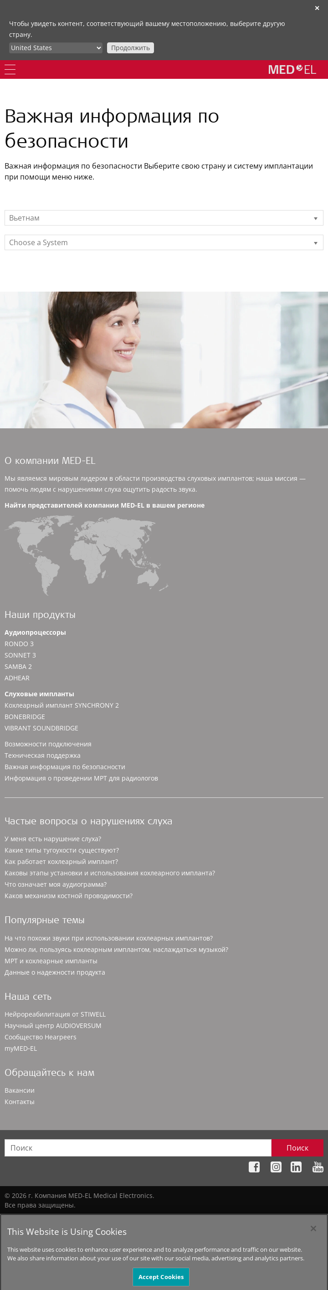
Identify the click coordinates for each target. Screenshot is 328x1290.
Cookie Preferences (294, 1219)
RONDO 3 (19, 643)
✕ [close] (317, 8)
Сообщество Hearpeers (41, 1037)
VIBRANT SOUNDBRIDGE (41, 728)
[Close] (313, 1240)
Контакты (20, 1101)
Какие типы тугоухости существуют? (62, 850)
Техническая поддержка (43, 755)
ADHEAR (17, 677)
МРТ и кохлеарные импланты (51, 960)
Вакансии (20, 1090)
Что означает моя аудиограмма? (56, 884)
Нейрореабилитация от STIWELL (55, 1014)
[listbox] (164, 218)
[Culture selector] (55, 47)
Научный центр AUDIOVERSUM (53, 1025)
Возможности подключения (48, 744)
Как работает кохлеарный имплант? (61, 861)
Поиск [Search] (297, 1148)
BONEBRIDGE (25, 716)
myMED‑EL (21, 1048)
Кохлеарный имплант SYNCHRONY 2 (62, 705)
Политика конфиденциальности (139, 1219)
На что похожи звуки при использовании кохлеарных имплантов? (109, 938)
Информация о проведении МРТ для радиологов (81, 778)
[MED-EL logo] (292, 69)
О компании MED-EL (50, 462)
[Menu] (10, 69)
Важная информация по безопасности (65, 766)
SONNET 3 (20, 655)
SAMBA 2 (18, 666)
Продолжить (130, 47)
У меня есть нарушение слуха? (53, 838)
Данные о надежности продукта (55, 972)
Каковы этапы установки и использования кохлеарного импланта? (110, 873)
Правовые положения (227, 1219)
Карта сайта (66, 1219)
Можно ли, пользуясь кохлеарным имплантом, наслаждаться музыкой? (116, 949)
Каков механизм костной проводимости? (69, 895)
